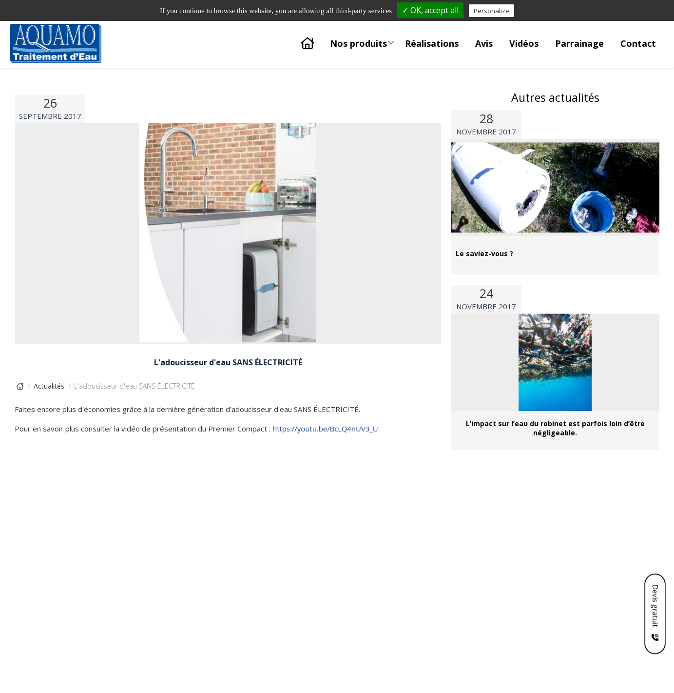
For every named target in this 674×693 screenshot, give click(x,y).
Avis (484, 43)
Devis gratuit (655, 605)
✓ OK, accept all (430, 10)
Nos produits (362, 41)
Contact (638, 43)
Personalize (491, 10)
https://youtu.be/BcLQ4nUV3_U (325, 428)
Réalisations (432, 43)
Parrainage (579, 43)
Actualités (49, 386)
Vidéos (524, 43)
